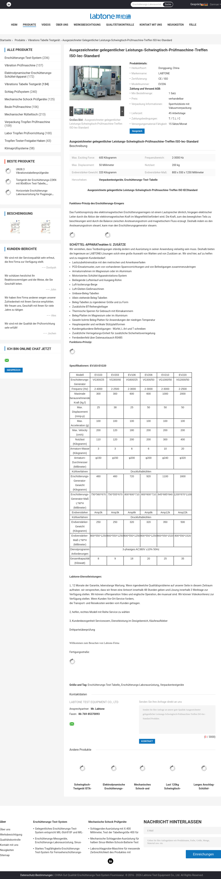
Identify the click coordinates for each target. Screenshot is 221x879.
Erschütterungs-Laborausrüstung (140, 684)
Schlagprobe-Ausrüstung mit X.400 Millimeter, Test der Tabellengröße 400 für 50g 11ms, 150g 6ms (114, 831)
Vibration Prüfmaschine (20, 65)
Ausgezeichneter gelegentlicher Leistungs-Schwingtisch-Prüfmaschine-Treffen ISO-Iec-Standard (95, 123)
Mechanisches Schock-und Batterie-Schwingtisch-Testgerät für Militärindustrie (142, 786)
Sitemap (5, 855)
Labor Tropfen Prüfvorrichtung (24, 133)
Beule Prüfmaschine (18, 107)
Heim (14, 24)
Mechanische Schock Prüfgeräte (26, 99)
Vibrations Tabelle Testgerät (44, 40)
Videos (46, 24)
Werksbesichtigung (87, 24)
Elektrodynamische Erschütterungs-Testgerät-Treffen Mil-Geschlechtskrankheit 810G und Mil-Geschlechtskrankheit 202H (114, 786)
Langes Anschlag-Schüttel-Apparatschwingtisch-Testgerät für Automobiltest (204, 786)
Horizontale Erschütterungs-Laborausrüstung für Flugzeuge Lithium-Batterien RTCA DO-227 (34, 194)
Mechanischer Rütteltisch (21, 114)
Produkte (29, 24)
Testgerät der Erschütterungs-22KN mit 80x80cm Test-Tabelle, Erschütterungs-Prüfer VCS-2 (36, 183)
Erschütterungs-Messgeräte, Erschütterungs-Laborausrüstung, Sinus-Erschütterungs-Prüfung (58, 841)
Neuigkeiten (176, 24)
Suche (168, 4)
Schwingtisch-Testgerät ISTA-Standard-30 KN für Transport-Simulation (82, 786)
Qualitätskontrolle (120, 24)
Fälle (192, 24)
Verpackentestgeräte (172, 684)
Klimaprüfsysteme (17, 148)
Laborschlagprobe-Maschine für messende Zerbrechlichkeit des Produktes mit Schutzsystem (115, 851)
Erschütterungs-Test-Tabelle (104, 684)
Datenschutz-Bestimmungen (36, 875)
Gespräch (195, 4)
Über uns (62, 24)
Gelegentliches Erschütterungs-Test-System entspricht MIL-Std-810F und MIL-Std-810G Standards (59, 831)
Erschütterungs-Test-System (23, 58)
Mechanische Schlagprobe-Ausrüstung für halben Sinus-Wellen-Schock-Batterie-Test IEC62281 (114, 841)
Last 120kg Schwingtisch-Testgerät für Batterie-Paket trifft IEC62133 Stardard (172, 786)
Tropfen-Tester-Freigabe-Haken (25, 141)
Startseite (5, 40)
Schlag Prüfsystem (17, 91)
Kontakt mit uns (151, 24)
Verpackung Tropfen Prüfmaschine (27, 122)
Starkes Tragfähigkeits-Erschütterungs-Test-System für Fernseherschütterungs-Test (58, 851)
